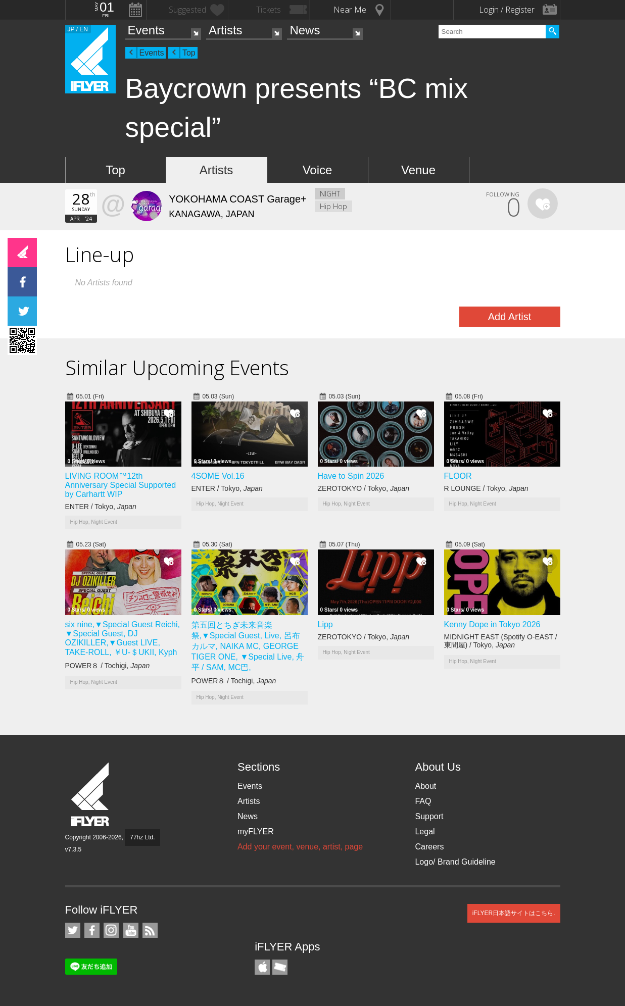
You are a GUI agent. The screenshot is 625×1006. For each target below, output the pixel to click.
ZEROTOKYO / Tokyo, (364, 488)
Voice (317, 170)
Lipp (325, 624)
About (425, 786)
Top (189, 52)
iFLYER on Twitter (72, 930)
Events (146, 30)
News (305, 30)
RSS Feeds (150, 930)
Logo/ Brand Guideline (455, 862)
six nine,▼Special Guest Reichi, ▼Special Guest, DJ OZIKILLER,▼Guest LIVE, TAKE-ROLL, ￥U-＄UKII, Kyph (122, 638)
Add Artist (510, 316)
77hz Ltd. (142, 837)
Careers (429, 846)
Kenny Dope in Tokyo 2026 (492, 624)
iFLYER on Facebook (92, 930)
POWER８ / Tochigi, (107, 666)
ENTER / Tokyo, (100, 506)
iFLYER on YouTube (130, 930)
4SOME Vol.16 (218, 476)
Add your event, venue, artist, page (300, 846)
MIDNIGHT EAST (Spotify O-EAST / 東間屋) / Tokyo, (500, 641)
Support (429, 816)
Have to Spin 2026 (351, 476)
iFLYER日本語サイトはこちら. (513, 913)
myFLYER (255, 831)
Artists (226, 30)
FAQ (423, 801)
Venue (418, 170)
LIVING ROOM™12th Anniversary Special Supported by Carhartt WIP (120, 485)
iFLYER (91, 795)
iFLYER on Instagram (111, 930)
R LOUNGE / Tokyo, (486, 488)
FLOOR (458, 476)
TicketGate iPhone (279, 967)
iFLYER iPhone (262, 967)
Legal (425, 831)
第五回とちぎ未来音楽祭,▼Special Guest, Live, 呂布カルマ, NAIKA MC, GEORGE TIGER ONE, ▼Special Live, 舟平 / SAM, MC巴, (248, 646)
